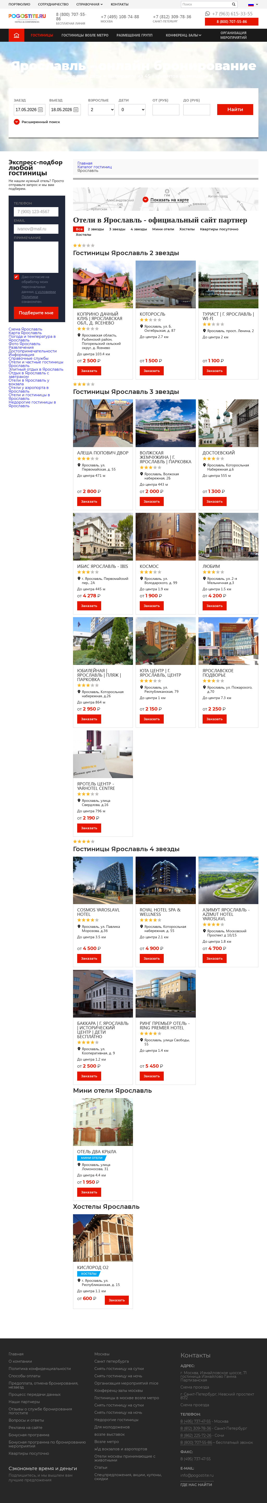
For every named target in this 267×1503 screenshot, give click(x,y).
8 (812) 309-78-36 (195, 1428)
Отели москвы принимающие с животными (124, 1458)
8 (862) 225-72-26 (195, 1435)
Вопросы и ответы (26, 1420)
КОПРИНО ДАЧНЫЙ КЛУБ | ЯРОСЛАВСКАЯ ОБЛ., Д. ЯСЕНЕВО (99, 318)
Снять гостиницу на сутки (119, 1368)
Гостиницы (42, 35)
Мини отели (163, 229)
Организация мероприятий (233, 35)
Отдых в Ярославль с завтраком (29, 375)
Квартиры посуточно (219, 229)
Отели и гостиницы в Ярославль (29, 397)
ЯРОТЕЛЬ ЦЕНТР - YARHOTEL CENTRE (96, 786)
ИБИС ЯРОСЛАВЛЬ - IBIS (102, 566)
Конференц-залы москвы (118, 1390)
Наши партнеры (24, 1401)
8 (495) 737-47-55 (195, 1421)
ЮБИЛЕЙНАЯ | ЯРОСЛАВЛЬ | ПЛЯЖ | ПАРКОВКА (99, 675)
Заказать (89, 371)
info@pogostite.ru (197, 1475)
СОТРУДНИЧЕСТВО (53, 4)
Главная (16, 1354)
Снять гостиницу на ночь (118, 1376)
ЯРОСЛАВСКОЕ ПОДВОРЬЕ (218, 673)
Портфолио (19, 4)
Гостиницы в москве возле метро (126, 1398)
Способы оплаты (24, 1376)
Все (79, 229)
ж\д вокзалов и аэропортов (120, 1449)
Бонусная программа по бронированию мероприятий (47, 1444)
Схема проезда (194, 1387)
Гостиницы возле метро (85, 35)
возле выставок (109, 1434)
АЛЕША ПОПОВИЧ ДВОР (103, 453)
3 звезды (117, 229)
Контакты (120, 4)
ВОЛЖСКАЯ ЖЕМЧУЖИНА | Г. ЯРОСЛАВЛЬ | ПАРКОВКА (165, 457)
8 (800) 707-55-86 (71, 16)
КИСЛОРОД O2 (92, 1267)
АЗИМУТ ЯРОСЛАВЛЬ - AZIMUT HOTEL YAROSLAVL (226, 914)
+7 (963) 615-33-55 (229, 13)
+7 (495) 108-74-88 (120, 16)
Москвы (102, 1354)
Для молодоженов (112, 1427)
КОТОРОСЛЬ (152, 314)
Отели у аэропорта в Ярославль (29, 389)
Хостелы (187, 229)
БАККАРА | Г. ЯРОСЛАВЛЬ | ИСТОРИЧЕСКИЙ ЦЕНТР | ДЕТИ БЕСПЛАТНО (103, 1029)
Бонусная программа (29, 1435)
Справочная (87, 4)
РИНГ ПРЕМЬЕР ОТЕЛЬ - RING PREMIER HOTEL (165, 1025)
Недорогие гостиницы (116, 1419)
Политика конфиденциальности (40, 1368)
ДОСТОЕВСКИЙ (219, 453)
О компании (20, 1361)
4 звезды (139, 229)
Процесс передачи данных (34, 1394)
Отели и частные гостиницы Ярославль (36, 364)
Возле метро (106, 1441)
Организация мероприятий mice (126, 1383)
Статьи (100, 1467)
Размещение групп (135, 35)
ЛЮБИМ (211, 566)
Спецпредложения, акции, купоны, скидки (128, 1476)
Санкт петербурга (111, 1361)
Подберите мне (36, 312)
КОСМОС (149, 566)
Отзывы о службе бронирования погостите (40, 1411)
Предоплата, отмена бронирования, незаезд (43, 1385)
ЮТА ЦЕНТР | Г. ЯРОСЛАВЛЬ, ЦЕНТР (160, 673)
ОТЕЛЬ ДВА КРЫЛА (96, 1152)
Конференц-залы (182, 35)
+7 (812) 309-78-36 (172, 16)
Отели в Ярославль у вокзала (29, 382)
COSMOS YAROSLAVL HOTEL (98, 912)
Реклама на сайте (26, 1427)
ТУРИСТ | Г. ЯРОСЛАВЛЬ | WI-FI (228, 316)
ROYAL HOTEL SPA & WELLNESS (160, 912)
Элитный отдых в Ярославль (36, 369)
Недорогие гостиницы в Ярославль (32, 404)
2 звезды (96, 229)
